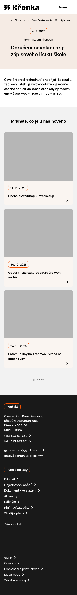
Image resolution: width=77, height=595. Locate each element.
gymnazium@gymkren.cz (22, 450)
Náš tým (10, 502)
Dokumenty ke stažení (20, 490)
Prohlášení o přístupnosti (21, 569)
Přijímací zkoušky (16, 507)
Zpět (40, 380)
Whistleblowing (15, 580)
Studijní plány (14, 513)
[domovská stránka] (21, 7)
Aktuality (20, 20)
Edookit (9, 479)
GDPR (8, 557)
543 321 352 (18, 435)
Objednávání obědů (18, 485)
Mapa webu (12, 574)
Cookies (10, 563)
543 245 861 (19, 441)
